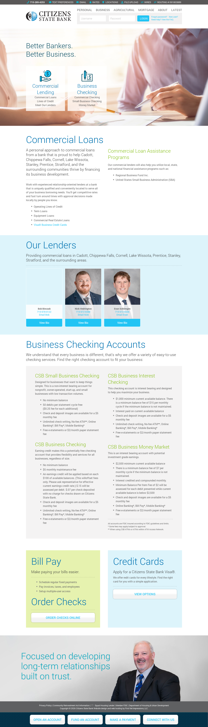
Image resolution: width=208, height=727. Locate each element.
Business (103, 9)
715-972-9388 (83, 311)
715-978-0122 (44, 311)
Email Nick (83, 314)
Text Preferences (61, 2)
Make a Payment (123, 720)
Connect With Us (160, 720)
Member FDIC (122, 705)
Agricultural (124, 9)
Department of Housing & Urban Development (149, 705)
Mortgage (146, 9)
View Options (145, 594)
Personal (84, 9)
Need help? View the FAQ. (162, 19)
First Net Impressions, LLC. (136, 708)
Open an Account (47, 720)
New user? (173, 16)
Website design (100, 708)
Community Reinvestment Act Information (71, 705)
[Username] (93, 18)
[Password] (122, 18)
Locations (110, 2)
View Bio (44, 322)
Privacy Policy (45, 705)
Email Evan (122, 314)
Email (81, 2)
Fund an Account (85, 720)
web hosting (116, 708)
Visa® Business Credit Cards (50, 224)
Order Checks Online (63, 618)
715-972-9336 (122, 311)
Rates (94, 2)
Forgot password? (159, 16)
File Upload (129, 2)
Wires (146, 2)
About (163, 9)
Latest (176, 9)
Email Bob (44, 314)
